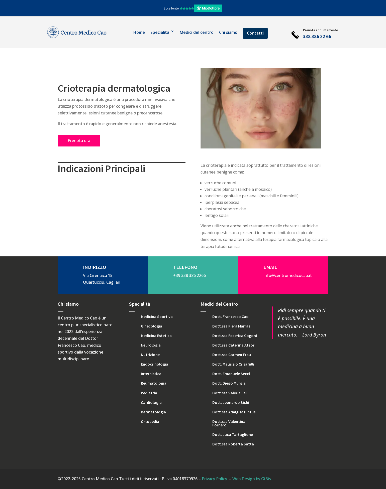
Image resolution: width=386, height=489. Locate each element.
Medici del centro (197, 32)
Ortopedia (150, 421)
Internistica (151, 373)
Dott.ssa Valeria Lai (229, 392)
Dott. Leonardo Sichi (230, 402)
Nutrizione (150, 354)
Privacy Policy (214, 478)
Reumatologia (153, 383)
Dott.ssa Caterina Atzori (233, 345)
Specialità (159, 32)
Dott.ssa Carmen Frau (231, 354)
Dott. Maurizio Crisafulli (233, 364)
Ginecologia (151, 326)
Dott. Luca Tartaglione (232, 434)
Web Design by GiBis (251, 478)
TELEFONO (185, 267)
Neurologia (151, 345)
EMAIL (270, 267)
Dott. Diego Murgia (229, 383)
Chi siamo (228, 32)
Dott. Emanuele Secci (231, 373)
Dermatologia (153, 411)
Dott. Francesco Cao (230, 316)
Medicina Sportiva (157, 316)
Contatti (255, 33)
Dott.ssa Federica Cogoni (234, 335)
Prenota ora (79, 140)
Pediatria (149, 392)
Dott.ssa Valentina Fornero (228, 423)
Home (139, 32)
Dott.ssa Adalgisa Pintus (233, 411)
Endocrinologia (154, 364)
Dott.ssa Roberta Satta (233, 443)
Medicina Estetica (156, 335)
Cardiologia (151, 402)
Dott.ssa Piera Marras (231, 326)
